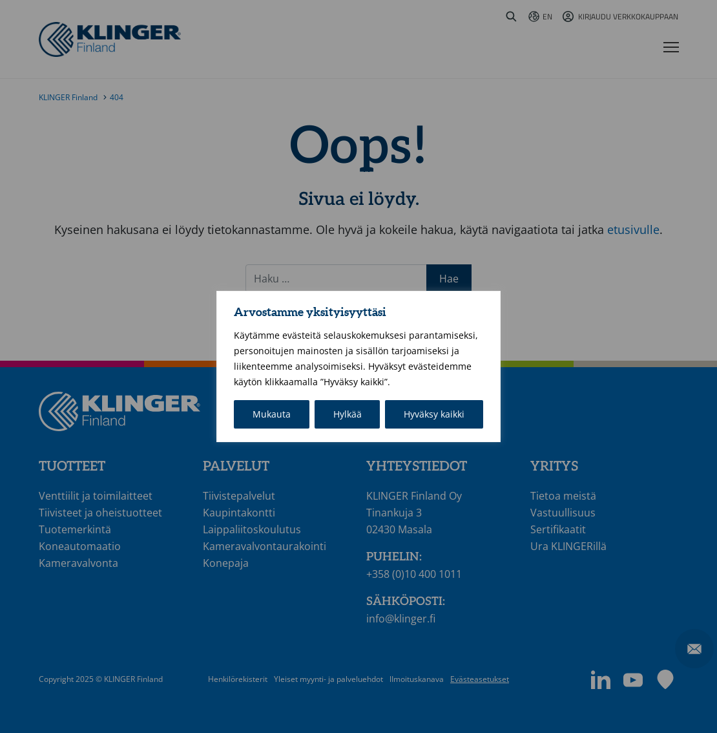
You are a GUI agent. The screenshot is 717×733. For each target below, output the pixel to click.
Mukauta (272, 414)
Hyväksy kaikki (434, 414)
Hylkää (347, 414)
